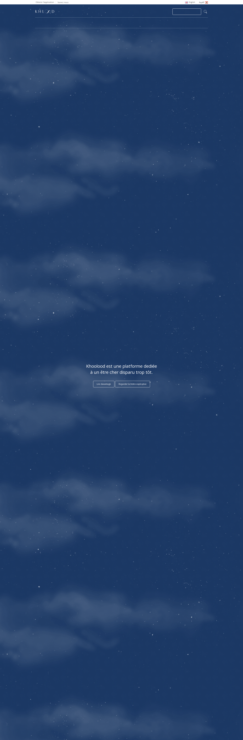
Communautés (110, 21)
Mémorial (132, 21)
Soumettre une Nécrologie (132, 11)
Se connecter (160, 11)
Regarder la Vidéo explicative (132, 384)
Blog (175, 21)
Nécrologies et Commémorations (76, 21)
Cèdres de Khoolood (50, 24)
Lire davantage (104, 384)
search (205, 11)
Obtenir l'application (45, 2)
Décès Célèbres (155, 21)
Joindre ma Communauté (186, 11)
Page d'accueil (42, 21)
